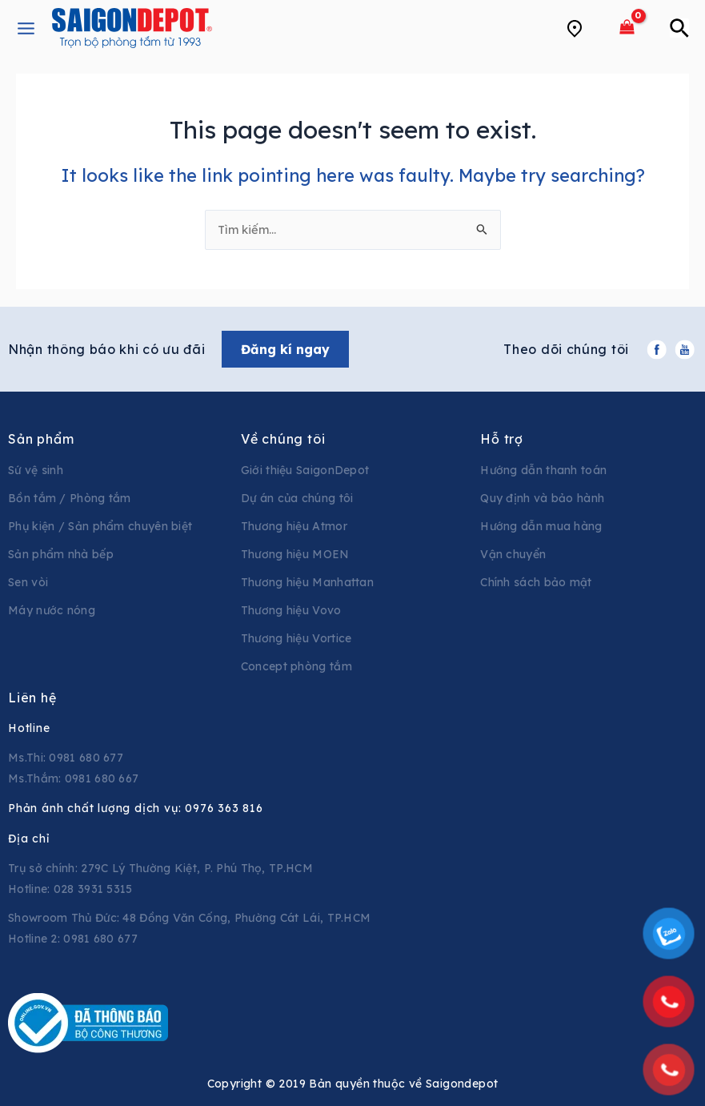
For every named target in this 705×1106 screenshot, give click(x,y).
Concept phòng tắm (296, 666)
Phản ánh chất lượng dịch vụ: (135, 808)
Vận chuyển (513, 554)
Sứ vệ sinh (35, 470)
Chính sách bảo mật (535, 582)
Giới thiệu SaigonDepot (305, 470)
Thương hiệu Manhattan (307, 582)
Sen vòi (28, 582)
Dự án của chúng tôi (297, 498)
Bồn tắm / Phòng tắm (69, 498)
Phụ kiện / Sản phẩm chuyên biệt (100, 526)
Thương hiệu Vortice (296, 638)
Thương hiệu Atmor (294, 526)
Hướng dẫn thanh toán (543, 470)
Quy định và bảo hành (542, 498)
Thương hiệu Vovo (291, 610)
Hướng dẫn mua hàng (541, 526)
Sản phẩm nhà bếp (61, 554)
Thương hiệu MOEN (295, 554)
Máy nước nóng (51, 610)
